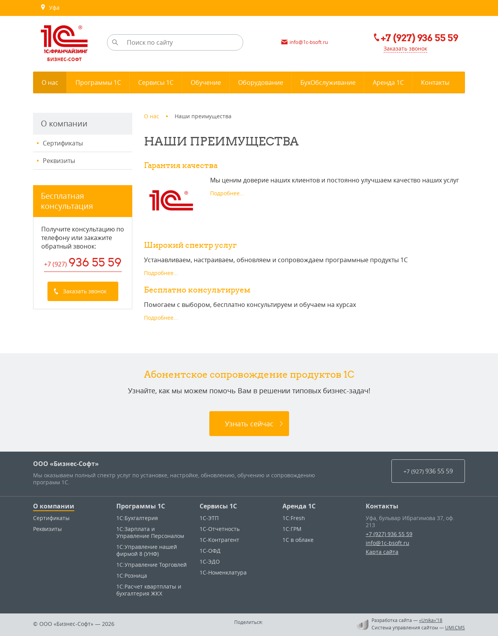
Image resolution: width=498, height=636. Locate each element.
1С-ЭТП (209, 518)
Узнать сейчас (249, 423)
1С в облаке (298, 539)
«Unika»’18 (430, 620)
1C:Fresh (293, 518)
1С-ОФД (210, 550)
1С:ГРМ (292, 529)
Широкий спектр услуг (190, 245)
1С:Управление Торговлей (151, 564)
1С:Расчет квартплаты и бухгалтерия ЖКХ (148, 590)
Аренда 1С (299, 506)
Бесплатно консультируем (197, 289)
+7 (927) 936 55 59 (389, 534)
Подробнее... (227, 193)
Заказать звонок (405, 48)
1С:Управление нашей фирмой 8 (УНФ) (146, 550)
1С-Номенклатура (223, 572)
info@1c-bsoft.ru (387, 543)
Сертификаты (63, 143)
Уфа (50, 8)
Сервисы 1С (218, 506)
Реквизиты (59, 160)
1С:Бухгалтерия (137, 518)
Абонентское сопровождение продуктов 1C (249, 374)
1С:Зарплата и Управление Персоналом (150, 532)
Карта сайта (382, 551)
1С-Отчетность (220, 529)
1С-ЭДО (210, 561)
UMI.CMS (455, 627)
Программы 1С (140, 506)
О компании (53, 506)
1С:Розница (131, 575)
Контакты (382, 506)
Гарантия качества (180, 165)
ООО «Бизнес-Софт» (66, 463)
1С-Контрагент (219, 539)
